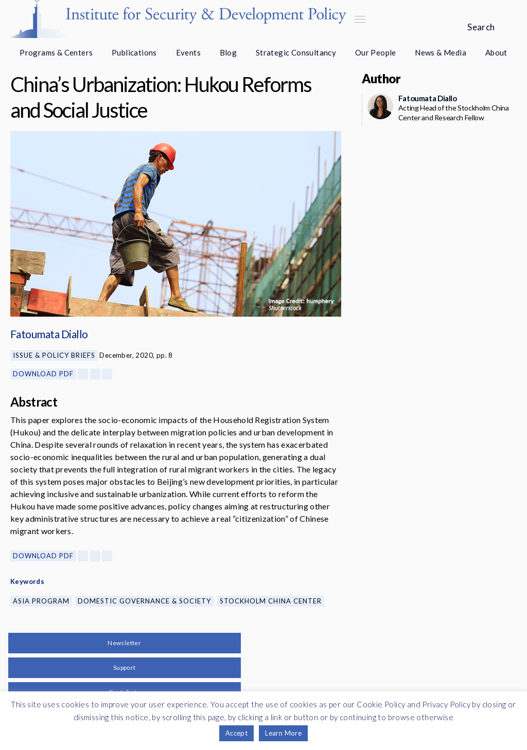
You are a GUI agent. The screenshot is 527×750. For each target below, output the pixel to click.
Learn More (283, 733)
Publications (134, 52)
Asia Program (41, 601)
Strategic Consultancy (296, 52)
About (496, 52)
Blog (228, 52)
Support (124, 667)
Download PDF (43, 374)
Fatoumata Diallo (49, 333)
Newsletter (124, 643)
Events (188, 52)
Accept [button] (236, 733)
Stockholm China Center (271, 601)
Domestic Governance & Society (144, 601)
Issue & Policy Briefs (54, 355)
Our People (375, 52)
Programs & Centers (56, 52)
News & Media (440, 52)
